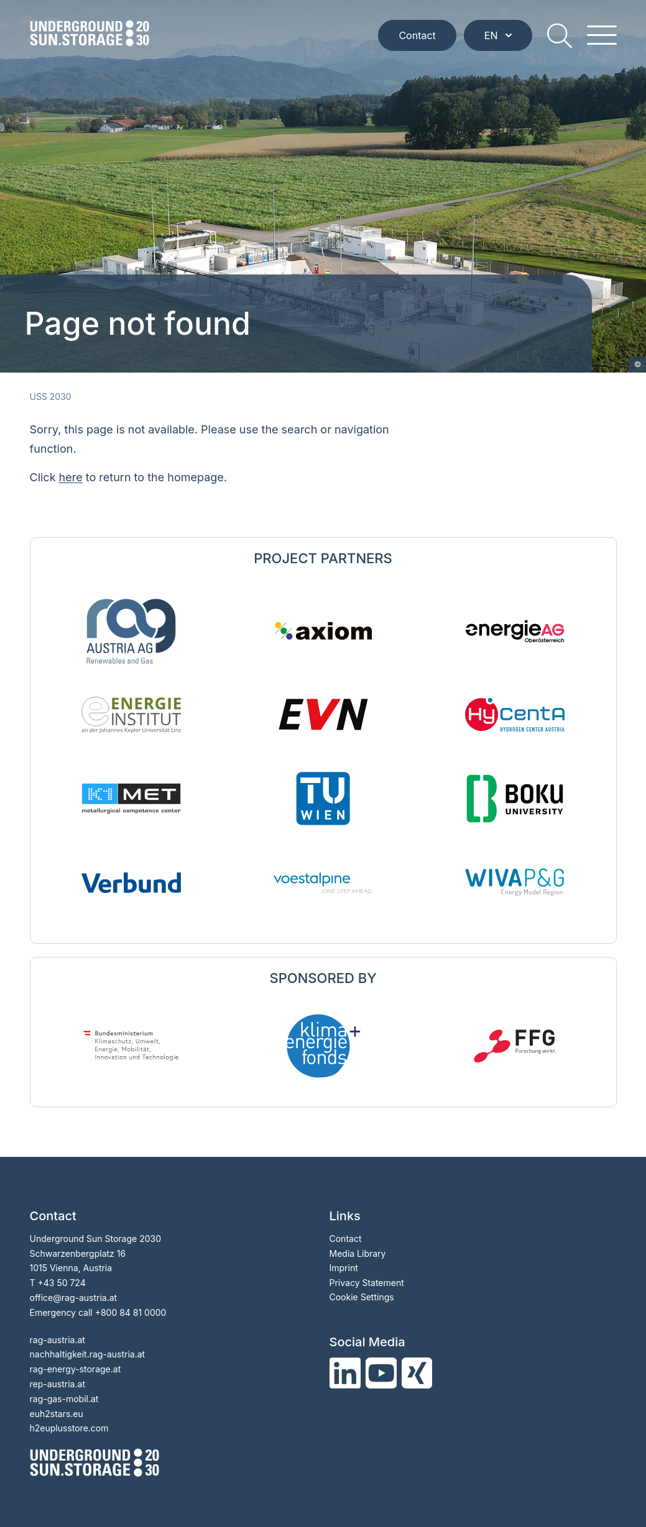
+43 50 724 (61, 1282)
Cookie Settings (362, 1297)
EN (498, 35)
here (71, 477)
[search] (559, 35)
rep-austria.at (57, 1384)
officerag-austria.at (74, 1297)
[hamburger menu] (602, 35)
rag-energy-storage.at (75, 1369)
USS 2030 (51, 396)
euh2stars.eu (56, 1413)
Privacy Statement (367, 1282)
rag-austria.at (57, 1339)
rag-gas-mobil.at (64, 1398)
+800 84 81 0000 (131, 1312)
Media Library (358, 1253)
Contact (417, 35)
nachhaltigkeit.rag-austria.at (87, 1354)
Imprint (344, 1267)
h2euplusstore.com (69, 1428)
